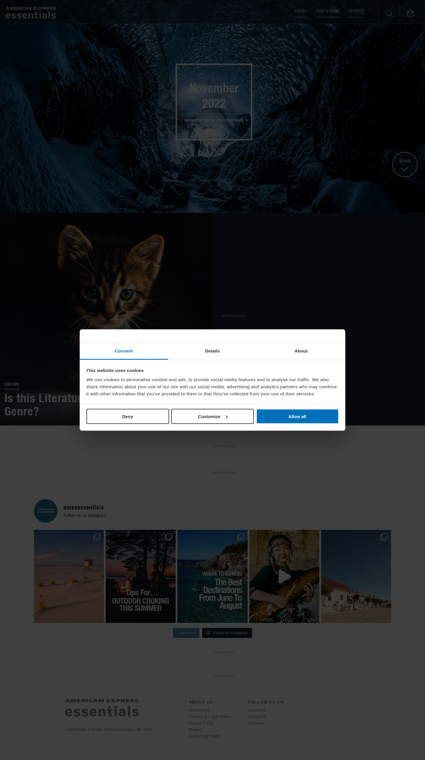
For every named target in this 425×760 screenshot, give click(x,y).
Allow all (297, 416)
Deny (127, 416)
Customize (213, 416)
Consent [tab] (124, 350)
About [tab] (301, 350)
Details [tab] (212, 350)
